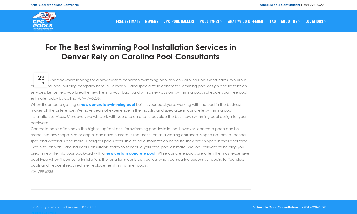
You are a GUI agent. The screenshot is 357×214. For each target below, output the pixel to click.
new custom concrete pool (130, 153)
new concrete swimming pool (108, 104)
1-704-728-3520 (312, 5)
